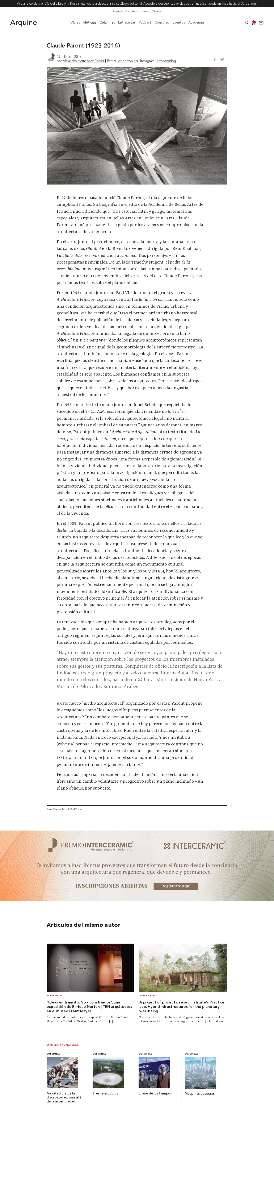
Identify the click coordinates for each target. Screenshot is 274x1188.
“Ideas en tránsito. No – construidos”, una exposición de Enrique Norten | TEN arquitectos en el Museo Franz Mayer (89, 1007)
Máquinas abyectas (200, 1094)
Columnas (53, 1054)
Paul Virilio (76, 808)
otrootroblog (128, 61)
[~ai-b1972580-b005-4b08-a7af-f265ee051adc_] (137, 900)
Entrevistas (55, 996)
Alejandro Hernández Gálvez (83, 61)
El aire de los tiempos (155, 1093)
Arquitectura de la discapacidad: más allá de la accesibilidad (64, 1097)
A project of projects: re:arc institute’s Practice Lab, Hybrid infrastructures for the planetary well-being (181, 1007)
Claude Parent (61, 808)
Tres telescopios (105, 1093)
